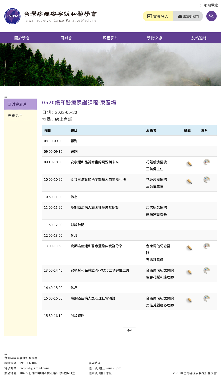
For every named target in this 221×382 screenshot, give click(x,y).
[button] (211, 16)
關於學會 (22, 37)
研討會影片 (17, 104)
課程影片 (110, 37)
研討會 (66, 37)
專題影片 (15, 115)
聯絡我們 (188, 16)
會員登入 (158, 16)
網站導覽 (211, 5)
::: (201, 5)
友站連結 (199, 37)
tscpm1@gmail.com (34, 368)
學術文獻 (155, 37)
